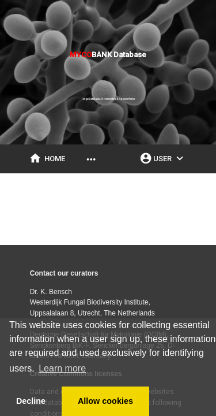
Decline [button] (31, 401)
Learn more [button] (62, 368)
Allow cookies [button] (105, 401)
